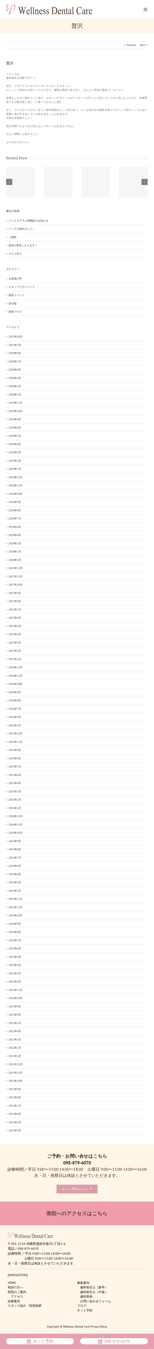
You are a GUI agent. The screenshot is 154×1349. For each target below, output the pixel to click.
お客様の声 (15, 278)
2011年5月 (15, 1122)
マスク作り (15, 253)
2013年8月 (15, 932)
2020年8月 (15, 353)
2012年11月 (15, 990)
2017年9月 (15, 593)
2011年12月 (15, 1064)
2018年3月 (15, 543)
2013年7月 (15, 940)
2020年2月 (15, 386)
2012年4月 (15, 1031)
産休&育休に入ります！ (23, 245)
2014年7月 (15, 857)
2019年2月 (15, 460)
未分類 (13, 303)
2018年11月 (15, 485)
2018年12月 (15, 477)
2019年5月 (15, 436)
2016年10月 (15, 684)
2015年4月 (15, 783)
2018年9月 (15, 502)
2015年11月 (15, 742)
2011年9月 (15, 1089)
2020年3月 (15, 378)
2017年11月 (15, 576)
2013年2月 (15, 981)
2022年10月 (15, 336)
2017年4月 (15, 634)
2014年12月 (15, 816)
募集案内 (83, 1283)
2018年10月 (15, 494)
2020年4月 (15, 369)
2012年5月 (15, 1023)
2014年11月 (15, 824)
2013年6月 (15, 948)
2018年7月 (15, 518)
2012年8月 (15, 1014)
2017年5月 (15, 626)
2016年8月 (15, 700)
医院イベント (17, 295)
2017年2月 (15, 651)
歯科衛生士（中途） (94, 1292)
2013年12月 (15, 899)
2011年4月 (15, 1130)
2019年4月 (15, 444)
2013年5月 (15, 957)
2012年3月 (15, 1039)
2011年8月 (15, 1097)
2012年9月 (15, 1006)
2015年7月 (15, 766)
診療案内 (14, 1301)
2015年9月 (15, 750)
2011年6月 (15, 1114)
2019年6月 (15, 427)
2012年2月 (15, 1047)
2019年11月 (15, 402)
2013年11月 (15, 907)
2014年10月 (15, 832)
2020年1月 (15, 394)
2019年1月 (15, 469)
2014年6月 (15, 866)
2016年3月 (15, 717)
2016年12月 (15, 667)
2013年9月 (15, 924)
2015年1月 (15, 808)
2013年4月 (15, 965)
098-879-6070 (77, 1163)
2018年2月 (15, 551)
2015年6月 (15, 775)
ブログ (81, 1306)
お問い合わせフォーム (95, 1301)
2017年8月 (15, 601)
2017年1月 (15, 659)
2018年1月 (15, 560)
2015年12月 (15, 733)
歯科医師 (86, 1296)
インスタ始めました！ (22, 229)
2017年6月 (15, 617)
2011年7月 (15, 1105)
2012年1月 (15, 1056)
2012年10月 (15, 998)
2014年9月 (15, 841)
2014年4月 (15, 874)
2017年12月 (15, 568)
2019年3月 (15, 452)
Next (142, 45)
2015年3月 (15, 791)
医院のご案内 (17, 1292)
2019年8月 (15, 419)
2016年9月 (15, 692)
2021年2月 (15, 345)
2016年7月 (15, 709)
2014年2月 (15, 890)
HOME (12, 1283)
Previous (131, 45)
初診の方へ (15, 1287)
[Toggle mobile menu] (146, 9)
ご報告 (13, 237)
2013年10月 (15, 915)
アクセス (17, 1296)
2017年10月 (15, 584)
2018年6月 (15, 527)
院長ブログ (15, 311)
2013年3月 (15, 973)
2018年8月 (15, 510)
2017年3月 (15, 642)
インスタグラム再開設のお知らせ (28, 220)
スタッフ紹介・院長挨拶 (25, 1306)
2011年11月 (15, 1072)
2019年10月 (15, 411)
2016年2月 (15, 725)
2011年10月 (15, 1081)
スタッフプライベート (22, 287)
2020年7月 (15, 361)
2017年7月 (15, 609)
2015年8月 (15, 758)
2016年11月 (15, 675)
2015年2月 (15, 799)
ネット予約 (84, 1310)
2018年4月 (15, 535)
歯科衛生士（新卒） (94, 1287)
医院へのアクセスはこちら (77, 1213)
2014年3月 (15, 882)
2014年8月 (15, 849)
